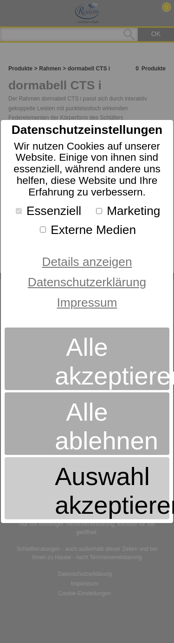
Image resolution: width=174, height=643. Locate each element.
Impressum (87, 302)
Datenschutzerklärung (87, 282)
